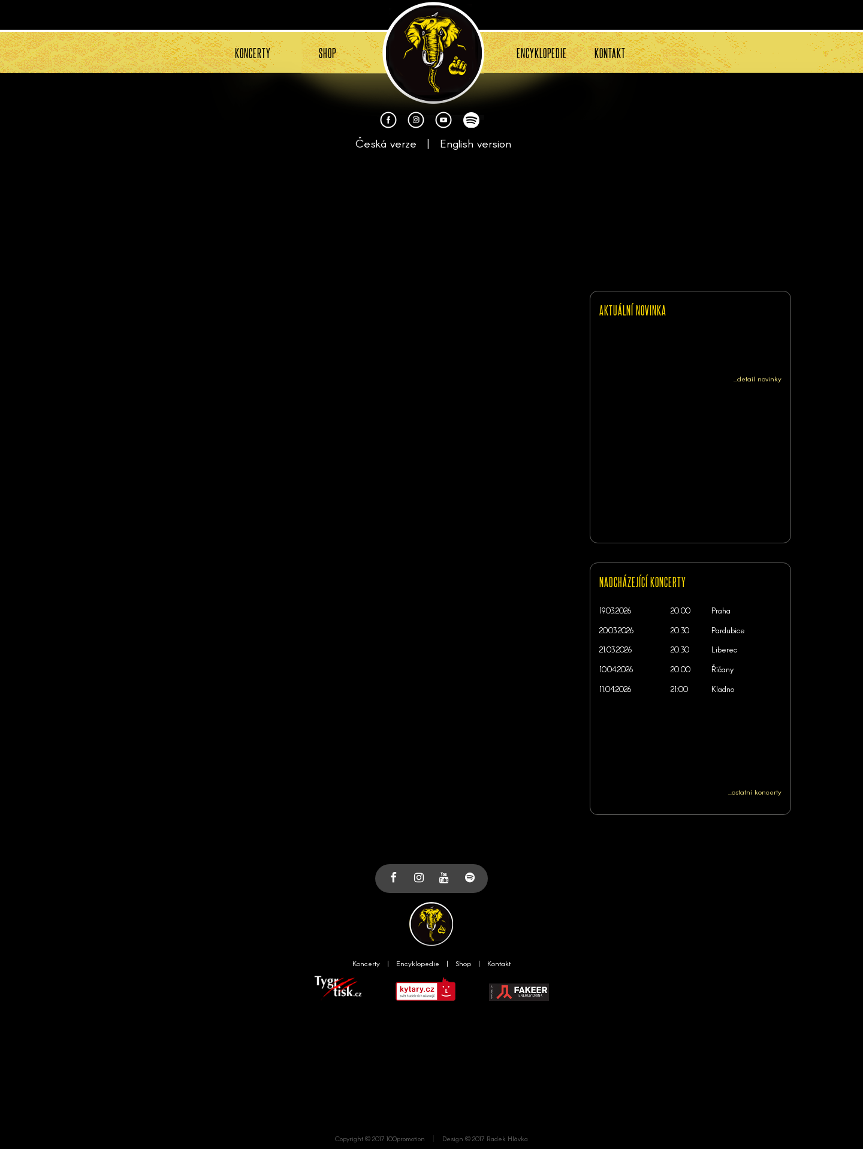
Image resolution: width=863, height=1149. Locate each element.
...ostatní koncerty (754, 791)
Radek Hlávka (507, 1138)
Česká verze (386, 143)
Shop (463, 963)
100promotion (406, 1138)
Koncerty (366, 963)
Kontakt (499, 963)
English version (475, 143)
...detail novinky (757, 378)
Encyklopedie (417, 963)
